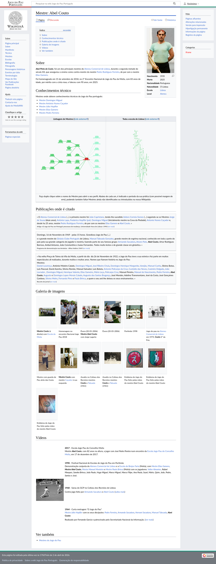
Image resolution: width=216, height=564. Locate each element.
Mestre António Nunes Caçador (53, 103)
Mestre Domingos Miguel (50, 100)
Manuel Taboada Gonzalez (102, 238)
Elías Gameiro (87, 272)
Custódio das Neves (138, 269)
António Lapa (63, 220)
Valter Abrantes (154, 469)
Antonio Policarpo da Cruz (116, 269)
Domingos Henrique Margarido (125, 265)
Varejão (143, 265)
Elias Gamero (42, 75)
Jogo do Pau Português (15, 3)
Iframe (188, 52)
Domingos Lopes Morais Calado (67, 275)
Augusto (47, 275)
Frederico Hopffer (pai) (80, 220)
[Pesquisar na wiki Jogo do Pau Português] (106, 3)
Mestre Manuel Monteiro (93, 469)
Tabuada (91, 383)
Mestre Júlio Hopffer (48, 106)
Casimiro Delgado (156, 269)
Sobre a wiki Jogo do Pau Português (41, 560)
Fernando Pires (65, 278)
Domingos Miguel (100, 220)
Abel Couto (125, 223)
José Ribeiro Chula (101, 265)
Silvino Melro (52, 278)
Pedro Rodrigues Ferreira (108, 72)
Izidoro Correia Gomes (133, 217)
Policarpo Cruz (111, 272)
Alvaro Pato (141, 242)
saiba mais (120, 492)
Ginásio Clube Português (68, 238)
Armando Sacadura (126, 242)
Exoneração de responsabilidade (74, 560)
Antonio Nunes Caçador (158, 220)
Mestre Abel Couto (89, 334)
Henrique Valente (71, 272)
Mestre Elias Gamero (48, 109)
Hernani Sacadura (143, 512)
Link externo (80, 119)
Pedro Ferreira (163, 272)
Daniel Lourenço (44, 265)
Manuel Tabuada (159, 512)
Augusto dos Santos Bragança (96, 275)
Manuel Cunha (154, 265)
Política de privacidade (12, 560)
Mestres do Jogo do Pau (50, 540)
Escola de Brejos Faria (129, 466)
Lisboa (163, 90)
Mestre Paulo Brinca (114, 469)
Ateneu (163, 94)
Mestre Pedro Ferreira (49, 113)
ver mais (111, 226)
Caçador (68, 380)
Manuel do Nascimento (145, 272)
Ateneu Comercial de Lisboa (97, 69)
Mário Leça (99, 272)
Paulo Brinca (80, 278)
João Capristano (96, 217)
